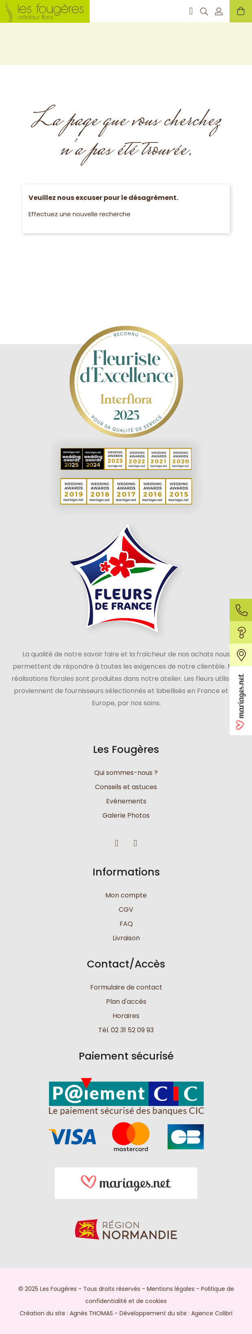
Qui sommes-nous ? (126, 772)
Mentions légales (171, 1289)
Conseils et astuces (126, 787)
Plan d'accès (126, 1001)
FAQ (126, 923)
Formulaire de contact (126, 987)
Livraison (126, 938)
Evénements (126, 801)
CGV (126, 909)
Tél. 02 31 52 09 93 (126, 1030)
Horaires (126, 1015)
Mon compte (126, 895)
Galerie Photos (126, 815)
